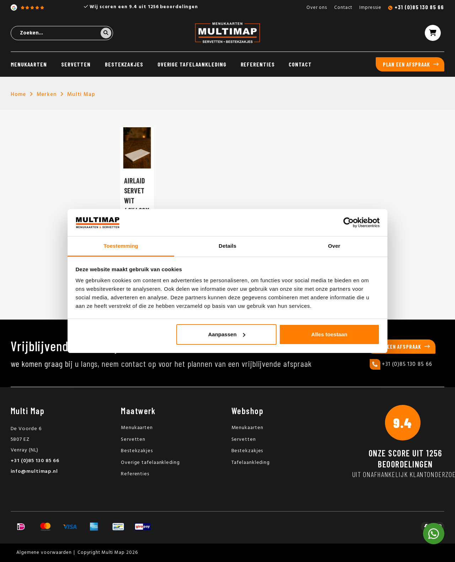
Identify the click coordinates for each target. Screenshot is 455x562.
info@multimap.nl (34, 471)
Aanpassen (226, 334)
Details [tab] (227, 246)
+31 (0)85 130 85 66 (419, 7)
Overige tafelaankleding (191, 64)
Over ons (316, 7)
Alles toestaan (329, 334)
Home (18, 94)
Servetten (76, 64)
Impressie (370, 7)
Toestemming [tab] (120, 246)
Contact (343, 7)
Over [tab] (334, 246)
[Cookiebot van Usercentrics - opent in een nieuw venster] (348, 222)
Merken (47, 94)
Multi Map (81, 94)
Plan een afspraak (406, 64)
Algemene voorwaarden (44, 552)
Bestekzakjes (124, 64)
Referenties (258, 64)
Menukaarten (29, 64)
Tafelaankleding (250, 463)
